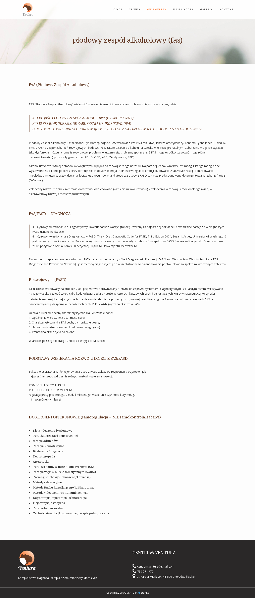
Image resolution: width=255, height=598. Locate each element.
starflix (145, 592)
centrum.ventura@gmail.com (155, 566)
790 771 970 (145, 571)
